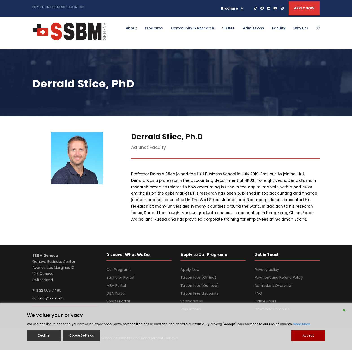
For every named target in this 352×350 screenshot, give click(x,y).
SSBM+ (228, 28)
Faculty (278, 28)
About (131, 28)
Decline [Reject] (44, 335)
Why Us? (301, 28)
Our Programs (118, 269)
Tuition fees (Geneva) (199, 285)
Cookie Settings (81, 335)
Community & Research (192, 28)
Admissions (253, 28)
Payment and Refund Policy (279, 277)
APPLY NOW (304, 8)
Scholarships (191, 301)
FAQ (258, 293)
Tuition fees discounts (199, 293)
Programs (154, 28)
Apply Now (189, 269)
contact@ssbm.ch (47, 298)
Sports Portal (118, 301)
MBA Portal (116, 285)
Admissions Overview (273, 285)
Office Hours (265, 301)
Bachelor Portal (120, 277)
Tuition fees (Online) (198, 277)
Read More (301, 324)
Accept (308, 335)
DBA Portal (115, 293)
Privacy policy (267, 269)
